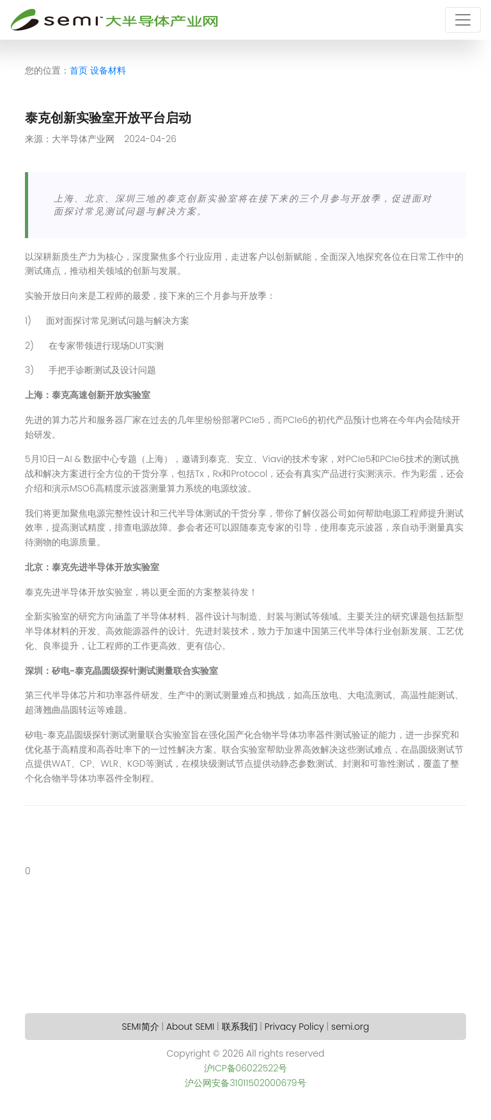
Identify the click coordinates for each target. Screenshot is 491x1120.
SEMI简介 (140, 1026)
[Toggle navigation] (463, 20)
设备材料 (108, 70)
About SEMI (190, 1026)
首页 (79, 70)
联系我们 (240, 1026)
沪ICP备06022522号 (246, 1068)
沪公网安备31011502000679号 (245, 1082)
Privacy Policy (294, 1026)
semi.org (350, 1026)
